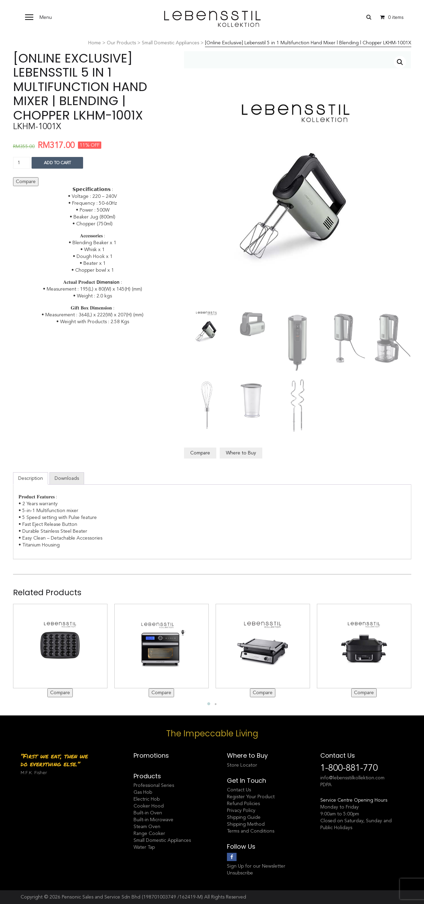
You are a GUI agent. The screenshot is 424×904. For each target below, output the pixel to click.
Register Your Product (251, 796)
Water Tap (144, 847)
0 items (390, 17)
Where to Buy (241, 453)
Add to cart (57, 163)
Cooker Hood (149, 806)
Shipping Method (246, 824)
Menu (45, 17)
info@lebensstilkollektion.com (352, 778)
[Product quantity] (22, 163)
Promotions (151, 755)
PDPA (326, 784)
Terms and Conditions (250, 831)
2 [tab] (215, 704)
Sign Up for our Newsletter (256, 866)
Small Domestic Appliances (170, 42)
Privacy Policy (241, 810)
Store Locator (242, 765)
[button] (400, 62)
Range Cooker (149, 833)
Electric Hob (147, 799)
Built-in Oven (148, 813)
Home (94, 42)
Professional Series (154, 785)
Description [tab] (30, 478)
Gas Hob (143, 792)
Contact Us (239, 790)
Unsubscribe (240, 873)
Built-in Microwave (153, 819)
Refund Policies (243, 803)
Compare (26, 181)
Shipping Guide (244, 817)
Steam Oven (147, 826)
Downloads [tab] (67, 478)
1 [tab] (208, 704)
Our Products (121, 42)
